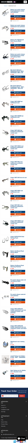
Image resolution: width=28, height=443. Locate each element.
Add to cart (18, 16)
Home (5, 5)
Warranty (3, 426)
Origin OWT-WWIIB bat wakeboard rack (16, 116)
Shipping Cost (14, 20)
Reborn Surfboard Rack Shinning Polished (17, 266)
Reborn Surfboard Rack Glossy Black (17, 251)
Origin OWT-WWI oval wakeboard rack (16, 191)
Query (21, 395)
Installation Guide (5, 409)
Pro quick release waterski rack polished (17, 295)
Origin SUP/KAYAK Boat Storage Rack (17, 237)
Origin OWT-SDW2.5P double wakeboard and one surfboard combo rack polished (18, 310)
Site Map (3, 411)
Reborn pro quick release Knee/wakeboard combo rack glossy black (17, 55)
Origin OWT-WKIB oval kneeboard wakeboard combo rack (16, 147)
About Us (3, 405)
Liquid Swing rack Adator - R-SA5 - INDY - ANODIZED (18, 356)
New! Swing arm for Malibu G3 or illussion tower (18, 371)
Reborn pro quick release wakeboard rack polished (17, 26)
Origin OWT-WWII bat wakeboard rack (16, 102)
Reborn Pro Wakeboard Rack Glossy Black (17, 40)
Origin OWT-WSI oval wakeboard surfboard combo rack (16, 163)
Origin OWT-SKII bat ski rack (18, 177)
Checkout (17, 18)
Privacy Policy (4, 424)
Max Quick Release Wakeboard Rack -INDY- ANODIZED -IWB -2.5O (17, 71)
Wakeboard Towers (12, 437)
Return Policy (4, 422)
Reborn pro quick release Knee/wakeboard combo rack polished (17, 11)
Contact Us (3, 407)
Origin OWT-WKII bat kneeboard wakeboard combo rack (16, 132)
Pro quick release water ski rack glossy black (18, 280)
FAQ (2, 419)
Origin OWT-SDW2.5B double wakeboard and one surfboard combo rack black (18, 327)
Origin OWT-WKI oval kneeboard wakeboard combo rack (16, 206)
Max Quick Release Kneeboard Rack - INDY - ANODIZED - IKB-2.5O (17, 87)
